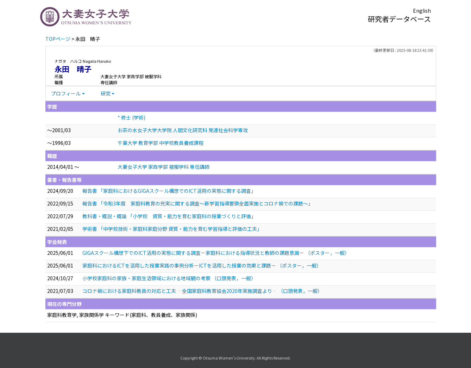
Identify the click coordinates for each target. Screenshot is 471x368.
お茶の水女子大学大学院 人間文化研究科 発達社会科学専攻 (183, 130)
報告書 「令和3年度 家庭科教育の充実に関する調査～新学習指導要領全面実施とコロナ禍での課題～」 (197, 203)
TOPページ (57, 38)
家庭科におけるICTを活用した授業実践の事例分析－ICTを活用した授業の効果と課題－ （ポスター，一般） (201, 265)
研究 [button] (106, 93)
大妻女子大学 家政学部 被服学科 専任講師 (163, 166)
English (422, 10)
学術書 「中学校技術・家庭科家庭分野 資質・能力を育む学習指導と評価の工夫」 (172, 228)
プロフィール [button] (66, 93)
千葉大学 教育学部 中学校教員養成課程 (160, 142)
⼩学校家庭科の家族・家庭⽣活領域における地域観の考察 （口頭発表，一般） (169, 278)
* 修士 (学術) (131, 117)
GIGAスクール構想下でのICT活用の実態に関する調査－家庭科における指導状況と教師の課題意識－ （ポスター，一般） (216, 252)
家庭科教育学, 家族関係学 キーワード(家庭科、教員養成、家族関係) (122, 314)
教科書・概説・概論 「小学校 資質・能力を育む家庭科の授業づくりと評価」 (169, 216)
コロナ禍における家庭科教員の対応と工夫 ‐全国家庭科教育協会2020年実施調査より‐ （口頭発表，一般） (202, 290)
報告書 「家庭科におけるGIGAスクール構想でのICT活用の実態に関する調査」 (169, 190)
